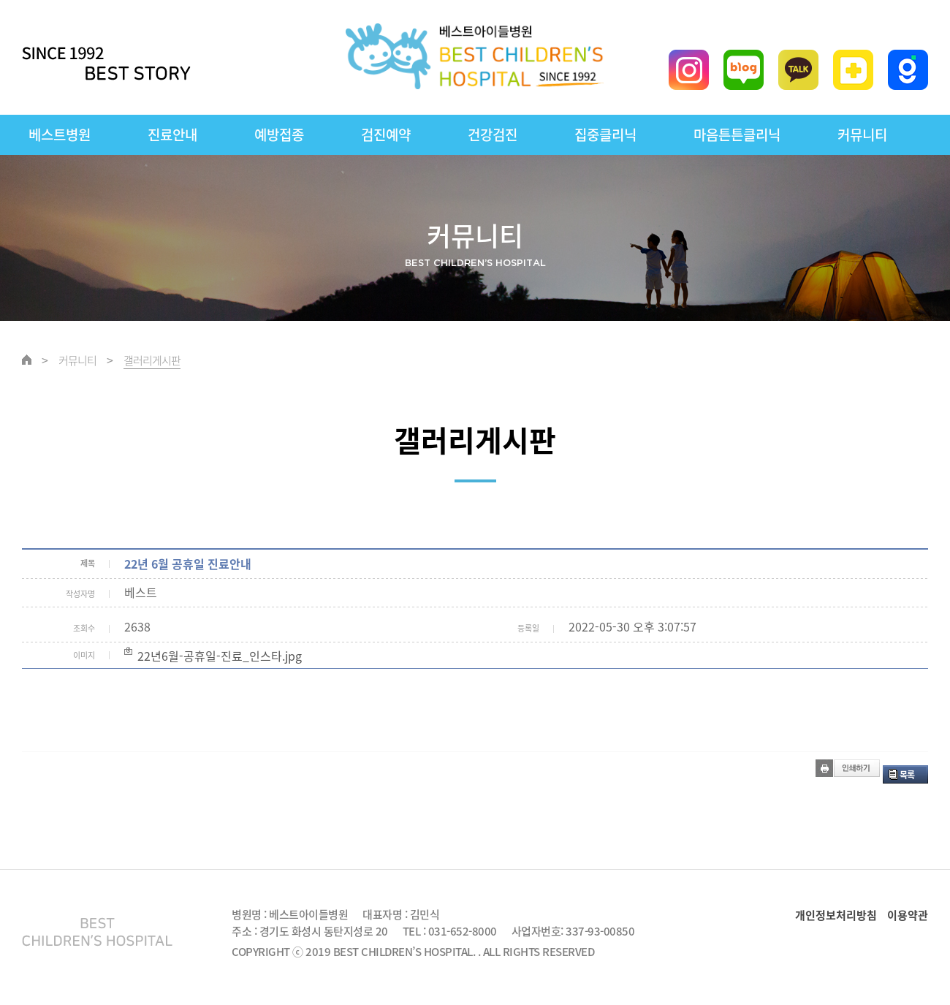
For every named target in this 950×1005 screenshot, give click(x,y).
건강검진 (492, 134)
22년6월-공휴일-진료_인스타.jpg (219, 655)
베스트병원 (59, 134)
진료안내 (172, 134)
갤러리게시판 (151, 360)
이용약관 (907, 915)
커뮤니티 (862, 134)
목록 (907, 774)
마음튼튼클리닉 (737, 134)
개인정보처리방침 (836, 915)
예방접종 (279, 134)
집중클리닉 (605, 134)
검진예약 (386, 134)
